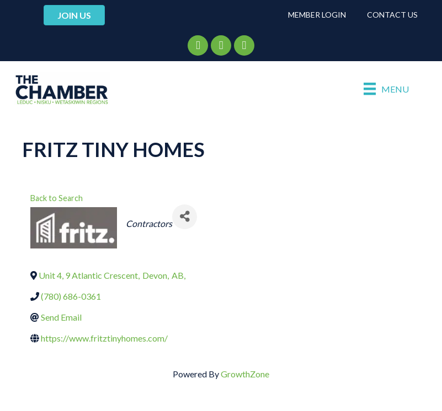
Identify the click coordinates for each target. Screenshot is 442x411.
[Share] (184, 216)
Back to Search (56, 198)
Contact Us (392, 14)
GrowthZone (245, 374)
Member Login (317, 14)
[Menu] (386, 89)
